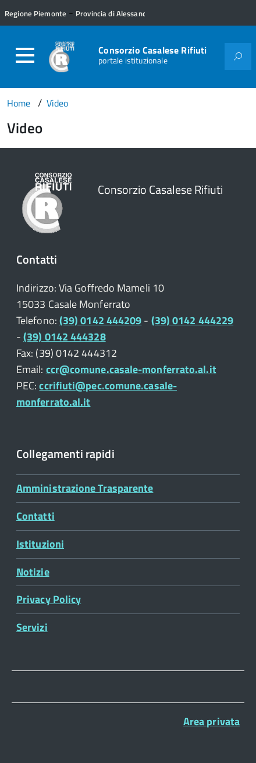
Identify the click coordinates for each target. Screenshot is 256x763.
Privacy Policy (48, 599)
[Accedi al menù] (25, 55)
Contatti (35, 516)
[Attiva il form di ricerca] (238, 56)
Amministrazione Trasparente (84, 488)
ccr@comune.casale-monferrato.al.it (131, 369)
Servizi (32, 627)
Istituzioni (40, 544)
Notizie (32, 572)
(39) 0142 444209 (100, 320)
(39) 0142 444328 (64, 337)
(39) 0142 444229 (192, 320)
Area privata (211, 721)
